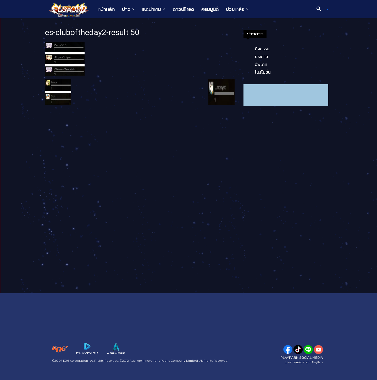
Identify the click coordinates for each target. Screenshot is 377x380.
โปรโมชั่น (263, 72)
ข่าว (128, 9)
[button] (320, 9)
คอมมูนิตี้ (210, 9)
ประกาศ (261, 56)
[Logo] (71, 9)
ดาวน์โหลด (183, 9)
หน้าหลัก (106, 9)
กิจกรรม (262, 49)
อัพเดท (261, 64)
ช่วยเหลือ (237, 9)
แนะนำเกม (153, 9)
